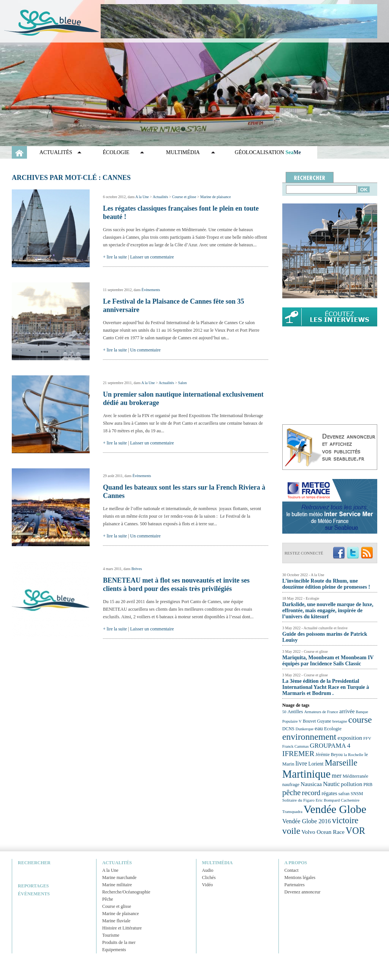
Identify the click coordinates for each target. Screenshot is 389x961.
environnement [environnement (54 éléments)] (309, 737)
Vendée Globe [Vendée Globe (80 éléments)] (335, 809)
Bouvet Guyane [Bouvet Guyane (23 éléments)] (317, 721)
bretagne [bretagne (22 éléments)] (339, 721)
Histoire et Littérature (122, 928)
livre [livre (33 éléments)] (301, 763)
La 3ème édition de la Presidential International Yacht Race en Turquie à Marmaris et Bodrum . (325, 687)
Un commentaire (145, 350)
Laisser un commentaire (152, 257)
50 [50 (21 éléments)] (284, 712)
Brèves (136, 569)
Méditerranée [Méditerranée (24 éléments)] (355, 776)
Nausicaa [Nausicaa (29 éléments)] (311, 784)
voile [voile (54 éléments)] (291, 831)
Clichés (209, 877)
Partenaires (295, 884)
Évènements (151, 290)
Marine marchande (119, 877)
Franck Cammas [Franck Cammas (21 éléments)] (295, 746)
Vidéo (207, 884)
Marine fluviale (116, 920)
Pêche (107, 899)
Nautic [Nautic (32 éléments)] (331, 784)
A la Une (142, 197)
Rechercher (34, 862)
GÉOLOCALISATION (268, 152)
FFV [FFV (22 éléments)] (367, 738)
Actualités (56, 152)
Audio (207, 870)
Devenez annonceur (303, 892)
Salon (182, 383)
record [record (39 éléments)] (311, 793)
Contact (292, 870)
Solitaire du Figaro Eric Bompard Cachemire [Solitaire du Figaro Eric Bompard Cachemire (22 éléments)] (320, 800)
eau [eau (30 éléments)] (319, 728)
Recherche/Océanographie (126, 892)
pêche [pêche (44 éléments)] (291, 792)
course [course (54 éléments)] (360, 720)
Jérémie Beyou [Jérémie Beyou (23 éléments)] (329, 754)
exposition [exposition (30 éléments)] (349, 737)
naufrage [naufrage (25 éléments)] (290, 784)
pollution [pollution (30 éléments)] (351, 784)
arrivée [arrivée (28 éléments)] (346, 711)
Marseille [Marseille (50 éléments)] (341, 762)
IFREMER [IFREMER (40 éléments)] (298, 754)
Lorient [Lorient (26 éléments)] (316, 764)
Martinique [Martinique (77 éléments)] (306, 774)
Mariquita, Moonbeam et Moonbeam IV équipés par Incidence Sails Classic (327, 660)
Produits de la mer (119, 942)
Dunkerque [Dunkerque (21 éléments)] (304, 729)
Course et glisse (184, 197)
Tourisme (110, 935)
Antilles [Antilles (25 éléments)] (295, 711)
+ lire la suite (115, 257)
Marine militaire (117, 884)
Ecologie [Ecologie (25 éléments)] (333, 728)
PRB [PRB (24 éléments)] (367, 784)
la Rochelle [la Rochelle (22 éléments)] (353, 754)
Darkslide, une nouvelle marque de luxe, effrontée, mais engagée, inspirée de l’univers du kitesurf (327, 610)
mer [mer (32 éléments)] (337, 775)
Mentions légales (300, 877)
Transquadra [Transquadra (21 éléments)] (292, 812)
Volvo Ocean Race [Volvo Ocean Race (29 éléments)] (323, 832)
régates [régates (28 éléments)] (329, 793)
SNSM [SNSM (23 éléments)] (357, 793)
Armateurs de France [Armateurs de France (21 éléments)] (321, 712)
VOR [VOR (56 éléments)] (355, 831)
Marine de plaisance (215, 197)
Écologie (116, 152)
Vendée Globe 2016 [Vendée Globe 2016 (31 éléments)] (306, 821)
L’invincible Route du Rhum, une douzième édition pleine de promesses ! (326, 584)
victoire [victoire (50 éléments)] (345, 820)
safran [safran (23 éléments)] (343, 793)
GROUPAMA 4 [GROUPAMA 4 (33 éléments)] (330, 745)
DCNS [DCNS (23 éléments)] (288, 728)
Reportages (33, 886)
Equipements (114, 949)
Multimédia (183, 152)
